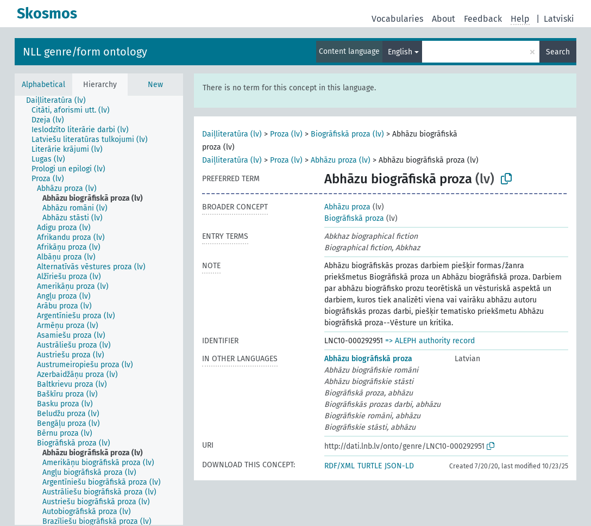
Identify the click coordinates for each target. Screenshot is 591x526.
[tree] (99, 310)
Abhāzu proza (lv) (340, 160)
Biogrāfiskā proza (354, 218)
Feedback (483, 19)
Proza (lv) (286, 134)
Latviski (559, 19)
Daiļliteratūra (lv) (232, 134)
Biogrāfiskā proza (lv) (347, 134)
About (443, 19)
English (400, 52)
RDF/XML (339, 466)
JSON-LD (399, 466)
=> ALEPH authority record (430, 340)
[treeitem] (61, 101)
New (155, 84)
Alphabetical (43, 84)
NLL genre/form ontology (85, 51)
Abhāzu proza (347, 207)
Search (558, 52)
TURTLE (369, 466)
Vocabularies (397, 19)
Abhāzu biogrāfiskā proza (368, 358)
